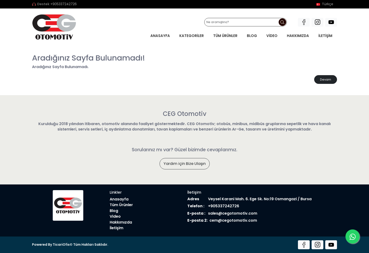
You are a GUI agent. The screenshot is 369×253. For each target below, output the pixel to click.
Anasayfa (160, 35)
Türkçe (324, 4)
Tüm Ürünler (225, 35)
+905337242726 (63, 4)
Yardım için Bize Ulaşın (185, 163)
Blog (252, 35)
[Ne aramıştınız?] (245, 22)
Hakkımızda (298, 35)
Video (271, 35)
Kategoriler (191, 35)
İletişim (325, 35)
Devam (325, 79)
